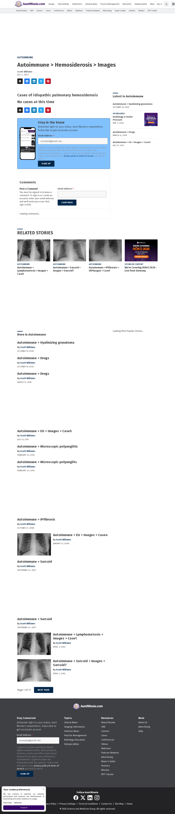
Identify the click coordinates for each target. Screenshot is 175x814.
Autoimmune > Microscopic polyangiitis (47, 446)
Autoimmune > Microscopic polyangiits (47, 462)
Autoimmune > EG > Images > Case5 (131, 142)
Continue (67, 202)
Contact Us (106, 804)
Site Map (119, 804)
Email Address (46, 136)
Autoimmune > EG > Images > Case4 (80, 535)
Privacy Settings (67, 804)
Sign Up (46, 163)
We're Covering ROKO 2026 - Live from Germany (141, 269)
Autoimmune (25, 57)
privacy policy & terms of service (79, 156)
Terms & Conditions (88, 804)
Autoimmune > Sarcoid (34, 561)
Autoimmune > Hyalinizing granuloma (132, 104)
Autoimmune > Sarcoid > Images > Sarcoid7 (67, 269)
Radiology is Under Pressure (123, 118)
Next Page (44, 690)
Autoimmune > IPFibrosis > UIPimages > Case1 (104, 269)
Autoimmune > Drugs (124, 132)
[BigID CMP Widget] (24, 799)
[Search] (166, 4)
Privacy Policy (49, 804)
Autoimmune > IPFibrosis (36, 519)
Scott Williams (24, 71)
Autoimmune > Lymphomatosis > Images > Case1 (32, 271)
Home (129, 804)
